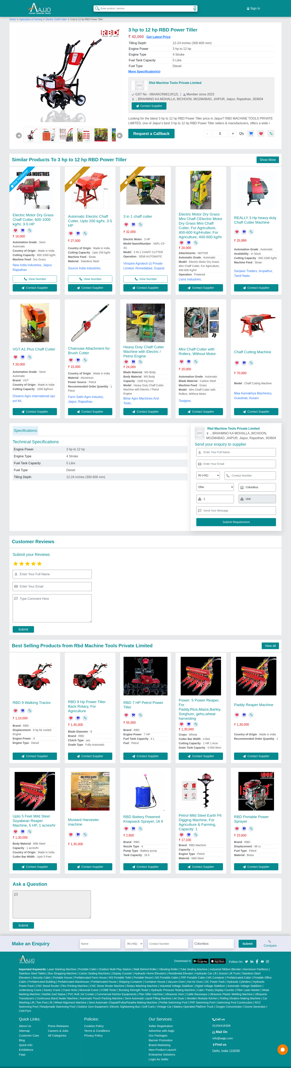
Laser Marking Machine (61, 964)
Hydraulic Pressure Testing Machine (173, 984)
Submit (23, 624)
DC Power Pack (215, 976)
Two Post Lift (44, 997)
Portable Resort (143, 972)
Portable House (62, 972)
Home (12, 14)
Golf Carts (148, 1001)
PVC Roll (73, 989)
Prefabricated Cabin (239, 972)
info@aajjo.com (222, 1033)
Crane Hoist (69, 984)
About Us (25, 1020)
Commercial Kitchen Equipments (116, 989)
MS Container (216, 972)
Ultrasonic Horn (174, 989)
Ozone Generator (255, 1001)
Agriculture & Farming (31, 14)
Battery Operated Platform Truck (194, 1001)
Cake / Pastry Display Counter (215, 984)
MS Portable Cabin (167, 972)
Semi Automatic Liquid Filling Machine (148, 993)
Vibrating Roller (168, 964)
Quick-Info (25, 1039)
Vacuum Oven (176, 976)
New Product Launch (162, 1044)
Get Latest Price (158, 32)
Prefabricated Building (42, 976)
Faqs (22, 1049)
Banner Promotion (161, 1035)
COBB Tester (109, 984)
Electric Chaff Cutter (56, 14)
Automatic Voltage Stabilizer (244, 980)
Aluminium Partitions (255, 964)
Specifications (25, 425)
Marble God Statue (54, 989)
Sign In (253, 6)
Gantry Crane (52, 984)
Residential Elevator (180, 968)
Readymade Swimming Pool (57, 1001)
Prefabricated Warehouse (73, 976)
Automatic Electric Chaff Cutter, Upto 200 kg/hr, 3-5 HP (90, 216)
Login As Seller (158, 1054)
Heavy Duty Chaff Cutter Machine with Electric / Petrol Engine (143, 346)
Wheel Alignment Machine (70, 997)
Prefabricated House (104, 976)
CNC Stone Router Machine (107, 980)
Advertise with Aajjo (161, 1025)
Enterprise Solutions (162, 1049)
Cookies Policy (94, 1020)
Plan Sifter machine (151, 989)
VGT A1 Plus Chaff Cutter (34, 344)
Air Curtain (87, 989)
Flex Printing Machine (74, 980)
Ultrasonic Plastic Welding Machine (230, 989)
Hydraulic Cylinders (239, 976)
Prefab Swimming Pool (173, 997)
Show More (268, 154)
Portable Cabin (87, 964)
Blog (22, 1035)
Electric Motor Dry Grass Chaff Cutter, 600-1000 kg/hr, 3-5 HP (33, 214)
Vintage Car (164, 1001)
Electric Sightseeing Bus (125, 1001)
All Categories (57, 1030)
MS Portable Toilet (120, 972)
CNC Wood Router (47, 980)
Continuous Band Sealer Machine (57, 993)
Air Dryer (179, 993)
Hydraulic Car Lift (205, 968)
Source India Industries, (84, 263)
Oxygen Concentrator (229, 1001)
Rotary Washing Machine (142, 980)
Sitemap (24, 1025)
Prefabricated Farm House (90, 972)
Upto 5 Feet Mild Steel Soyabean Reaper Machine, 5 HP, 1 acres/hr (34, 815)
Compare (270, 939)
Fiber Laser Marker (248, 984)
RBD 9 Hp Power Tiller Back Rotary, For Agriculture (87, 701)
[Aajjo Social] (246, 956)
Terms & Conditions (97, 1025)
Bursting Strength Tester (134, 984)
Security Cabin (42, 972)
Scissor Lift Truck (229, 968)
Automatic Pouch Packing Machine (101, 993)
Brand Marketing (159, 1039)
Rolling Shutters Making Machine (240, 993)
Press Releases (58, 1020)
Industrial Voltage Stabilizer (176, 980)
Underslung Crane (30, 984)
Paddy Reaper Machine (253, 700)
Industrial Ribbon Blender (225, 964)
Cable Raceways (196, 989)
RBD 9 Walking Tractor (32, 698)
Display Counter (122, 968)
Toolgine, (185, 396)
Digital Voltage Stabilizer (210, 980)
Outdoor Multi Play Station (115, 964)
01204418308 (221, 1020)
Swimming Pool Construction (235, 997)
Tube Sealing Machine (194, 964)
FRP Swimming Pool (202, 997)
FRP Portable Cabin (193, 972)
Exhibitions (26, 1044)
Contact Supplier (154, 101)
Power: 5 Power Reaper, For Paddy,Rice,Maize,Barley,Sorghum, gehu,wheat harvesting (200, 704)
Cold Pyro (25, 1005)
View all (270, 640)
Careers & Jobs (58, 1025)
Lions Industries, (190, 274)
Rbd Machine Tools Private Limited (175, 78)
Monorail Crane (88, 984)
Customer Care (29, 1030)
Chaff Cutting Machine (252, 347)
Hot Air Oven (195, 976)
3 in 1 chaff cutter (137, 211)
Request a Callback (151, 128)
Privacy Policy (93, 1030)
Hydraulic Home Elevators (150, 968)
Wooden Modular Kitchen (202, 993)
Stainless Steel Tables (32, 968)
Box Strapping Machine (62, 968)
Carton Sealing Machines (94, 968)
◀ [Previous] (19, 130)
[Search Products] (95, 6)
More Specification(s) (144, 66)
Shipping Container (130, 976)
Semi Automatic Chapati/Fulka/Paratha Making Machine (123, 997)
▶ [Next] (119, 130)
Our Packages (158, 1030)
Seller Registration (161, 1020)
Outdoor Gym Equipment (92, 1001)
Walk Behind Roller (145, 964)
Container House (155, 976)
